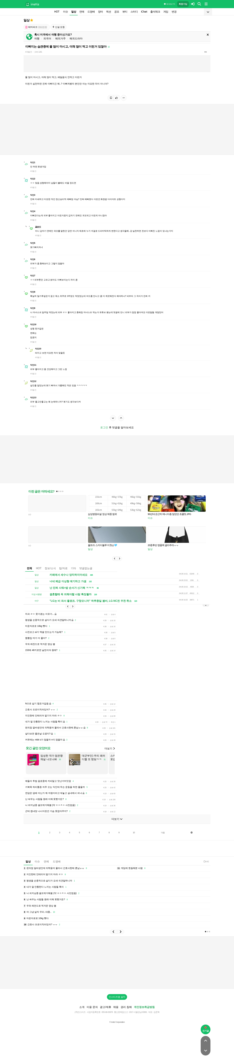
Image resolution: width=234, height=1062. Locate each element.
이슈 (65, 11)
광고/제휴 (105, 1012)
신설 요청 (58, 27)
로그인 (104, 427)
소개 (81, 1012)
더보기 (109, 753)
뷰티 (124, 11)
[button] (114, 558)
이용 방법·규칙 (169, 4)
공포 (116, 11)
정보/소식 (50, 568)
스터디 (134, 11)
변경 (174, 11)
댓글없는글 (85, 568)
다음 (163, 837)
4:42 (206, 866)
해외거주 (60, 38)
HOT (56, 11)
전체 (29, 568)
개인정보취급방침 (144, 1012)
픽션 (108, 11)
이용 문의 (92, 1012)
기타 (73, 568)
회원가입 (183, 4)
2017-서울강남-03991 (138, 1017)
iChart (144, 11)
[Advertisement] (102, 679)
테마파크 (36, 27)
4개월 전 (28, 52)
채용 (115, 1012)
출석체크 (155, 11)
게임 (165, 11)
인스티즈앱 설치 (117, 1001)
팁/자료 (63, 568)
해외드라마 (76, 38)
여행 (36, 38)
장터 (100, 11)
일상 (73, 11)
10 (134, 837)
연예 (81, 11)
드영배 (91, 11)
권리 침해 (126, 1012)
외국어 (47, 38)
